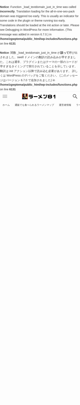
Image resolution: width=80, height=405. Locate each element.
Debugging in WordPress (21, 29)
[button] (75, 96)
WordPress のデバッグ (21, 75)
